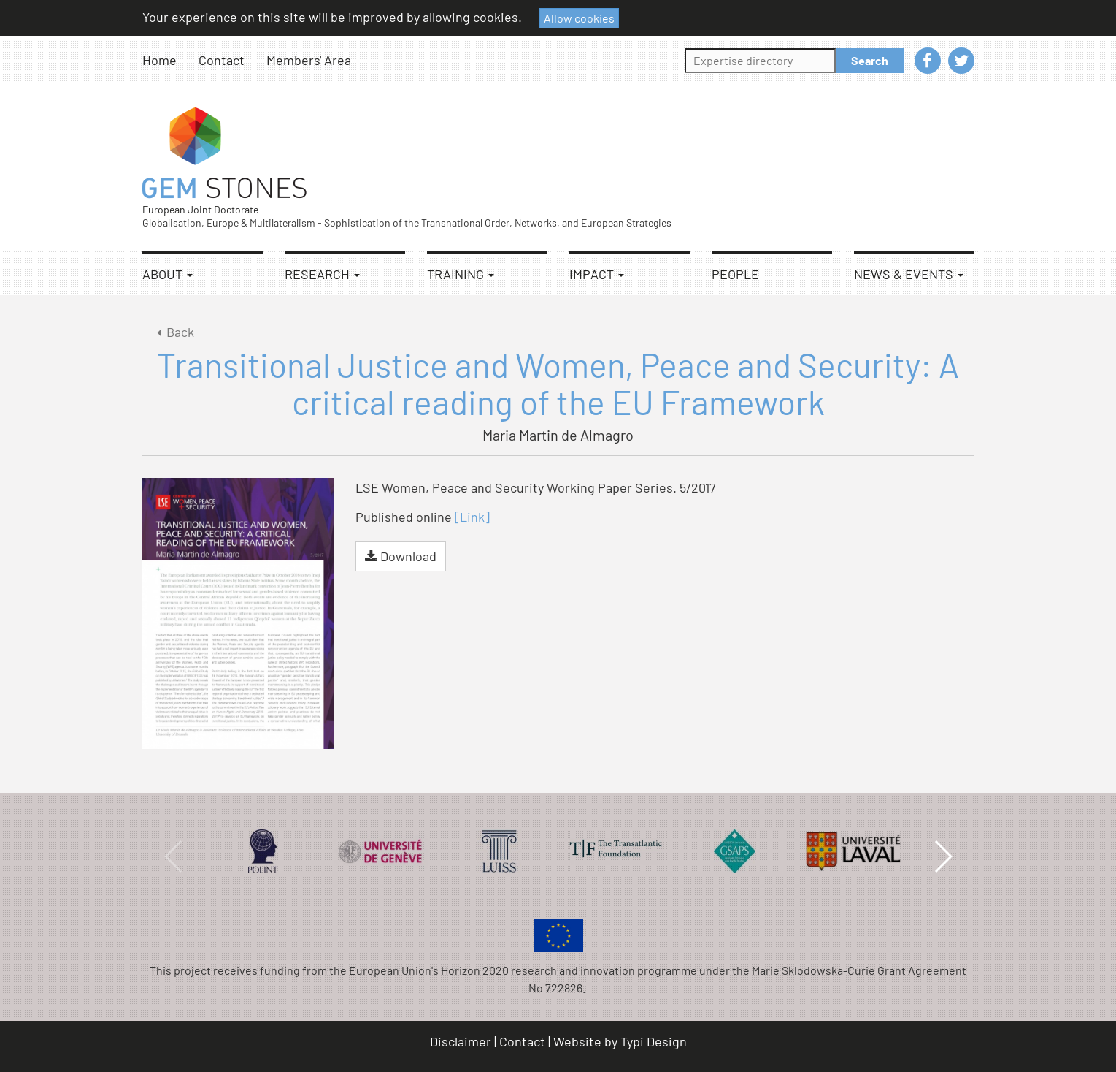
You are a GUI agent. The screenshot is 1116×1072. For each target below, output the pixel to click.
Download (400, 556)
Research (322, 274)
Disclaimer (460, 1041)
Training (460, 274)
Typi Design (653, 1041)
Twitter (961, 60)
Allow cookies (579, 18)
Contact (222, 60)
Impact (596, 274)
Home (159, 60)
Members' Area (308, 60)
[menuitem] (170, 60)
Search (869, 60)
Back (173, 332)
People (735, 274)
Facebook (928, 60)
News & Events (908, 274)
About (167, 274)
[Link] (472, 517)
